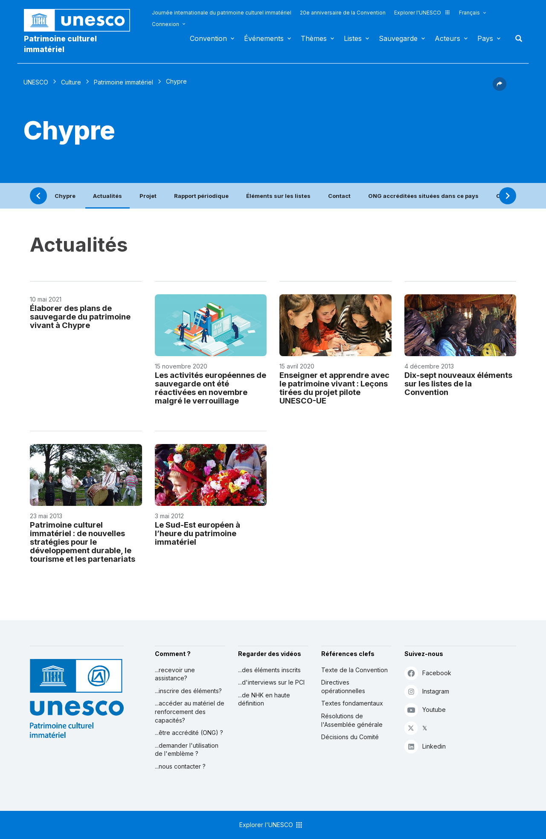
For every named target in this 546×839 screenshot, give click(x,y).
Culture (71, 82)
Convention (208, 38)
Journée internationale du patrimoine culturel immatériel (221, 12)
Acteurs (447, 38)
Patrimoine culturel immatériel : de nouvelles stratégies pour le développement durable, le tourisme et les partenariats (82, 541)
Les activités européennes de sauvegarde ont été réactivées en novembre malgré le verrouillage (210, 387)
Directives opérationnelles (343, 686)
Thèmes (314, 38)
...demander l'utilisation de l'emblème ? (186, 750)
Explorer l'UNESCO (422, 12)
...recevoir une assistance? (175, 674)
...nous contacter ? (180, 766)
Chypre (65, 195)
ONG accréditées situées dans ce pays (423, 195)
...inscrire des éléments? (188, 690)
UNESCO (35, 82)
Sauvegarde (398, 38)
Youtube (425, 709)
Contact (339, 195)
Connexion (165, 24)
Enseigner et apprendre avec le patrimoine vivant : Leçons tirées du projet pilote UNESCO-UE (334, 387)
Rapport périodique (201, 195)
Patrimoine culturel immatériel (60, 44)
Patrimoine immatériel (123, 82)
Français (469, 12)
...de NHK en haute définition (264, 699)
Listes (353, 38)
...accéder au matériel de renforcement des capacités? (189, 711)
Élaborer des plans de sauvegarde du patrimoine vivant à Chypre (80, 316)
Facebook (427, 672)
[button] (499, 88)
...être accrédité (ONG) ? (189, 732)
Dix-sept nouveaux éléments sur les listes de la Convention (458, 383)
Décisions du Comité (350, 736)
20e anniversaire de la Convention (343, 12)
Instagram (426, 691)
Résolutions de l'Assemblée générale (352, 720)
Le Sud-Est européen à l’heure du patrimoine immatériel (197, 533)
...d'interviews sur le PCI (271, 682)
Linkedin (425, 746)
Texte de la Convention (354, 670)
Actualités (107, 195)
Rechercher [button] (516, 38)
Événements (264, 38)
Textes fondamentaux (352, 703)
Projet (148, 195)
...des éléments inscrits (269, 670)
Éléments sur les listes (278, 195)
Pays (485, 38)
